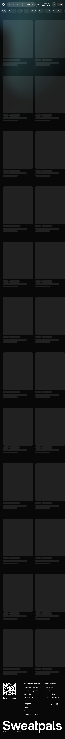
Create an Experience (46, 4)
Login (60, 4)
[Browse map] (37, 4)
